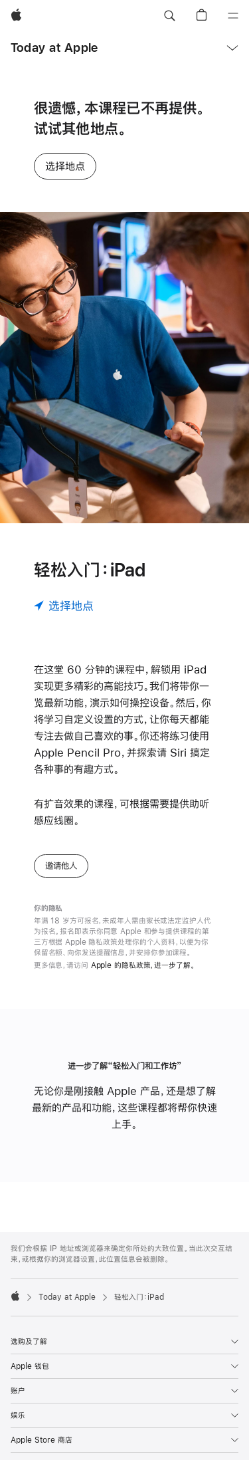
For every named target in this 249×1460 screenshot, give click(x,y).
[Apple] (16, 16)
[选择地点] (64, 605)
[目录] (233, 16)
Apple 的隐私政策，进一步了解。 (143, 965)
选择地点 (65, 166)
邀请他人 (61, 865)
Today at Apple (54, 47)
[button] (169, 16)
